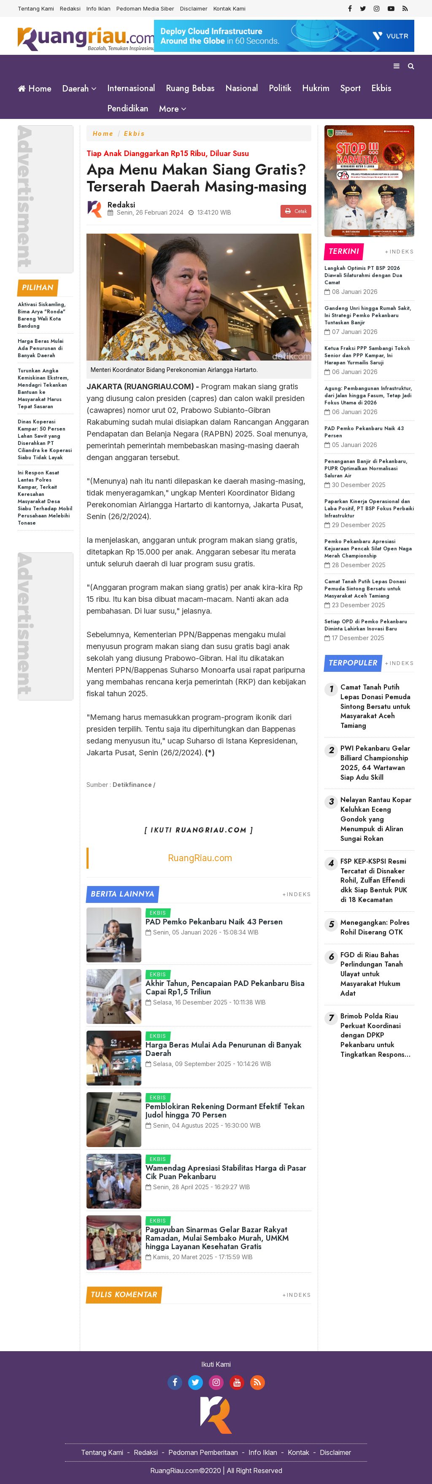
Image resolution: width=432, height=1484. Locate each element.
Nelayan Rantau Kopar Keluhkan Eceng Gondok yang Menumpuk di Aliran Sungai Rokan (375, 819)
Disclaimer (194, 8)
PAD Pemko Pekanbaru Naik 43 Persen (214, 921)
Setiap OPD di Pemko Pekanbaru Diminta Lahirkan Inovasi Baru (365, 625)
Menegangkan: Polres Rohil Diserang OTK (375, 927)
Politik (280, 88)
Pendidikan (127, 108)
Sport (350, 88)
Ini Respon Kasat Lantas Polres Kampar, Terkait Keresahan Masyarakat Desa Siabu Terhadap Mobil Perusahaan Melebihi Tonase (45, 497)
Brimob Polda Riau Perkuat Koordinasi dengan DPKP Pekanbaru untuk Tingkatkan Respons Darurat (372, 1035)
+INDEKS (297, 894)
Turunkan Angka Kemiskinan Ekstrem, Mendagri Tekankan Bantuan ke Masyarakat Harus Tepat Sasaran (43, 388)
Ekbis (381, 88)
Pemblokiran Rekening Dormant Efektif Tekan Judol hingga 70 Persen (225, 1110)
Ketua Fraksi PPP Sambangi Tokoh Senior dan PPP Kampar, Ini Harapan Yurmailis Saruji (367, 355)
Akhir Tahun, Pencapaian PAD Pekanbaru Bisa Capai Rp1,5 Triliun (225, 987)
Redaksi (70, 8)
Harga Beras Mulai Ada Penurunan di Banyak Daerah (40, 348)
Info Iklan (98, 8)
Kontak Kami (229, 8)
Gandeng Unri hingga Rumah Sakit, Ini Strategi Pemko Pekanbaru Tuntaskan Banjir (367, 315)
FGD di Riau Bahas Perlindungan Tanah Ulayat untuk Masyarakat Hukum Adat (371, 974)
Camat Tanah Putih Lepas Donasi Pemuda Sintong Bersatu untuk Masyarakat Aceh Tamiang (365, 589)
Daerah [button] (75, 89)
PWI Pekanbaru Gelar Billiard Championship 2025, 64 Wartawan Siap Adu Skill (375, 763)
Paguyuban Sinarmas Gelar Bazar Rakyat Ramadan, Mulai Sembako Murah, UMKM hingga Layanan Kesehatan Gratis (217, 1238)
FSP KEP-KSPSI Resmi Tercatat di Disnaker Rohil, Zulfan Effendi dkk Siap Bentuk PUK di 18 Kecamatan (373, 880)
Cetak (296, 211)
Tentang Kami (36, 8)
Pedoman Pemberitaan (203, 1452)
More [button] (169, 109)
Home (34, 89)
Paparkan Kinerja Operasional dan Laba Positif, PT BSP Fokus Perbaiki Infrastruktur (369, 509)
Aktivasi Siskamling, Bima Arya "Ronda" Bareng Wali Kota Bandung (42, 314)
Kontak (298, 1452)
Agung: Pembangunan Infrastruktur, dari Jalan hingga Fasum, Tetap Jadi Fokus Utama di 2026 (368, 396)
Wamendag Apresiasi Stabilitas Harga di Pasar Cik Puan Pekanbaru (226, 1172)
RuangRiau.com (200, 858)
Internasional (131, 88)
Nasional (241, 88)
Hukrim (315, 88)
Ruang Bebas (190, 88)
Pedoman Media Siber (145, 8)
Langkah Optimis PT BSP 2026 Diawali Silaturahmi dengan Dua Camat (363, 275)
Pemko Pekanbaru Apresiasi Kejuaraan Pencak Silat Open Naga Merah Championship (368, 549)
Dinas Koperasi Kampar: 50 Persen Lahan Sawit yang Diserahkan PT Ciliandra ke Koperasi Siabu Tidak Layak (45, 439)
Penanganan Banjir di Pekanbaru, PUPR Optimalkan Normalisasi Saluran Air (366, 468)
